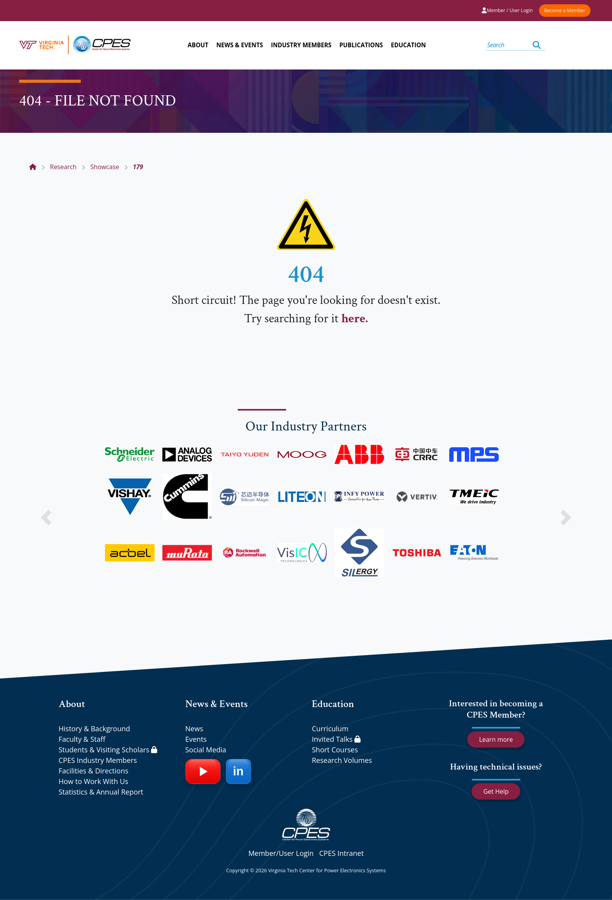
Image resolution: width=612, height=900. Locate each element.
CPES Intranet (341, 853)
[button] (46, 517)
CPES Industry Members (98, 760)
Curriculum (330, 728)
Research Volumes (342, 760)
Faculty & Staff (82, 739)
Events (196, 739)
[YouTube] (203, 771)
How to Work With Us (93, 781)
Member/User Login (280, 853)
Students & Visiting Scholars (108, 749)
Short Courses (335, 749)
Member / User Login (507, 10)
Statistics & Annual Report (101, 791)
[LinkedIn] (238, 771)
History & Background (94, 728)
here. (354, 319)
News (194, 728)
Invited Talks (336, 739)
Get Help (496, 791)
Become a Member (564, 10)
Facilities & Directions (93, 770)
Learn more (496, 739)
